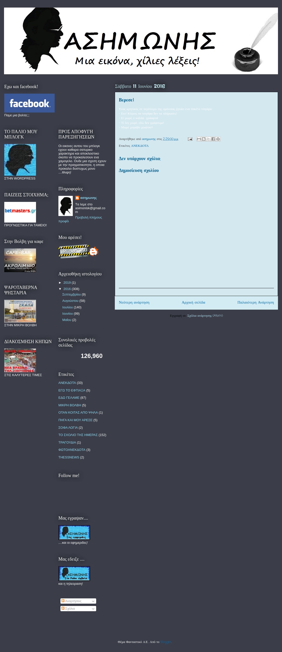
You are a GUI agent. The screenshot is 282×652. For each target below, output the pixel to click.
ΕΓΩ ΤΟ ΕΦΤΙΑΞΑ (71, 390)
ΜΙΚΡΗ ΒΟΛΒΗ (69, 405)
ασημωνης (88, 198)
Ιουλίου (68, 307)
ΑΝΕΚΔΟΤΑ (140, 145)
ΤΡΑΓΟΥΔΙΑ (67, 442)
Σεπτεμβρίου (72, 294)
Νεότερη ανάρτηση (134, 303)
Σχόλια (68, 608)
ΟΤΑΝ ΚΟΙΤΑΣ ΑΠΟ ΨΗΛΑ (78, 412)
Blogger (165, 642)
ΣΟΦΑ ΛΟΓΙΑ (68, 427)
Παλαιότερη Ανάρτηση (255, 303)
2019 (67, 282)
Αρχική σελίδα (193, 303)
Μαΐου (67, 320)
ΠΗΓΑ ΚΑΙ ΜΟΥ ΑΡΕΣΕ (75, 420)
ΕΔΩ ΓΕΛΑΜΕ (68, 398)
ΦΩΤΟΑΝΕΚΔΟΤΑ (71, 450)
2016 (67, 289)
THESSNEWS (68, 457)
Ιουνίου (68, 313)
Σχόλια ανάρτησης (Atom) (205, 315)
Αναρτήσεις (71, 601)
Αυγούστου (71, 301)
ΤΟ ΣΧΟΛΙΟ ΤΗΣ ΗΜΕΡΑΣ (78, 435)
